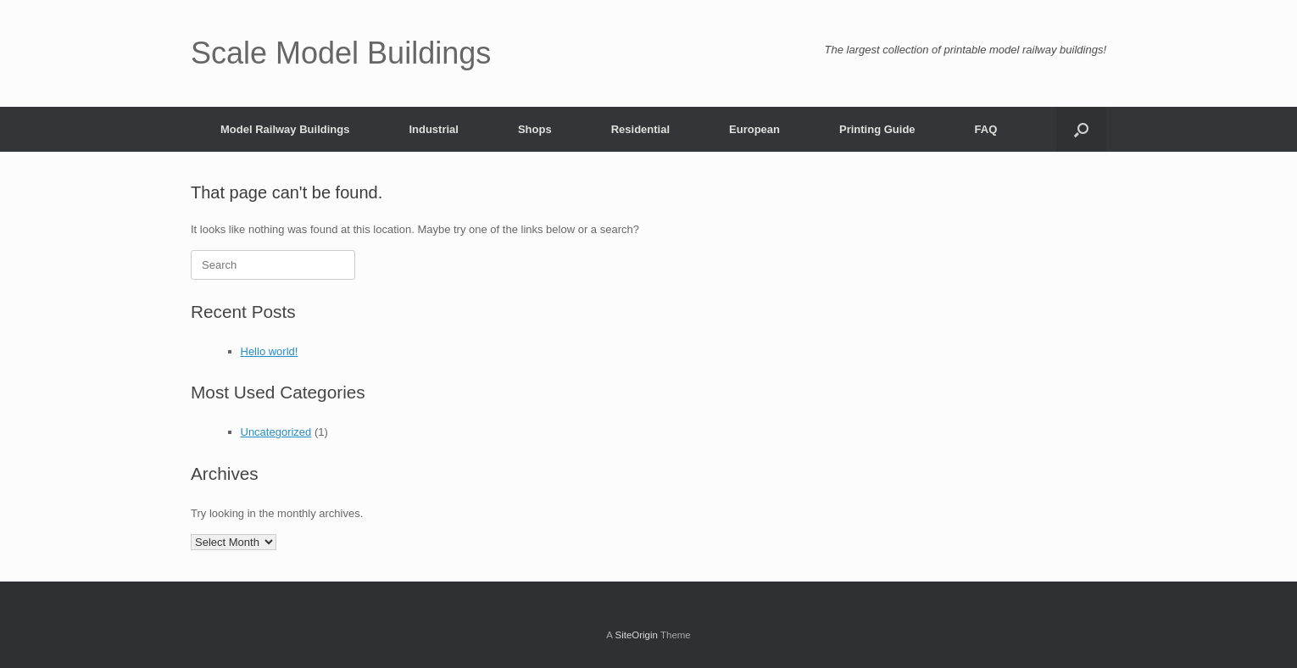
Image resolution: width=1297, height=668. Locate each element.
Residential (640, 129)
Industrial (434, 129)
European (754, 129)
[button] (1081, 129)
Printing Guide (877, 129)
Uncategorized (276, 432)
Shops (535, 129)
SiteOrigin (636, 635)
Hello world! (269, 351)
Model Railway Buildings (284, 129)
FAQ (986, 129)
